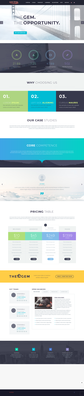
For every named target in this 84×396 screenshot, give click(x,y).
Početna (28, 2)
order (17, 259)
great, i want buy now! (64, 276)
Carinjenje (47, 2)
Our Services (20, 32)
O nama (34, 2)
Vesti (61, 2)
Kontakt (67, 2)
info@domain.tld (21, 298)
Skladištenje (55, 2)
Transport (40, 2)
